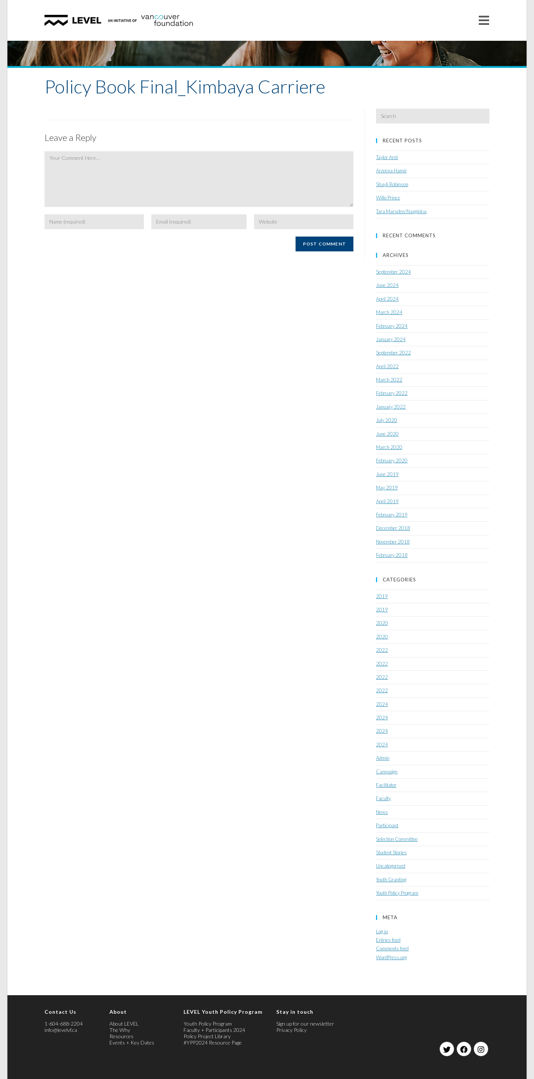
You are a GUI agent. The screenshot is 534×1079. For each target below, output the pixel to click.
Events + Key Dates (131, 1042)
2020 (382, 623)
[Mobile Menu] (484, 20)
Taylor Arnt (387, 157)
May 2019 (387, 488)
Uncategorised (390, 866)
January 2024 (391, 339)
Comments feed (392, 948)
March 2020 (389, 447)
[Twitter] (446, 1049)
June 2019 (387, 474)
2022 (382, 650)
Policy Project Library (207, 1036)
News (382, 812)
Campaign (387, 772)
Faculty (383, 798)
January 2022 (391, 407)
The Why (119, 1030)
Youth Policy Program (397, 893)
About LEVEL (124, 1023)
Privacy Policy (291, 1030)
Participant (387, 825)
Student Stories (391, 852)
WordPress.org (391, 957)
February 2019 (392, 515)
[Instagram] (481, 1049)
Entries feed (388, 940)
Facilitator (386, 785)
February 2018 (392, 555)
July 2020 (386, 420)
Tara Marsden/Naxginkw (401, 211)
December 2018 (393, 528)
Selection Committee (397, 839)
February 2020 (392, 460)
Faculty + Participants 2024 (214, 1030)
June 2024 (387, 285)
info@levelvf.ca (60, 1030)
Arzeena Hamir (391, 171)
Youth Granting (391, 879)
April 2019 (387, 501)
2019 (382, 596)
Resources (121, 1036)
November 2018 (393, 542)
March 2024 (389, 312)
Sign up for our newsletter (305, 1023)
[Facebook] (463, 1049)
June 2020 (387, 434)
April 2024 (387, 299)
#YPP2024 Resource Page (213, 1042)
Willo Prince (388, 198)
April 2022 (387, 366)
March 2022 (389, 380)
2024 (382, 704)
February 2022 (392, 393)
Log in (382, 931)
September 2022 (393, 353)
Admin (382, 758)
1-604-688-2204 (63, 1023)
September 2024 (393, 272)
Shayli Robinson (392, 184)
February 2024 (392, 326)
